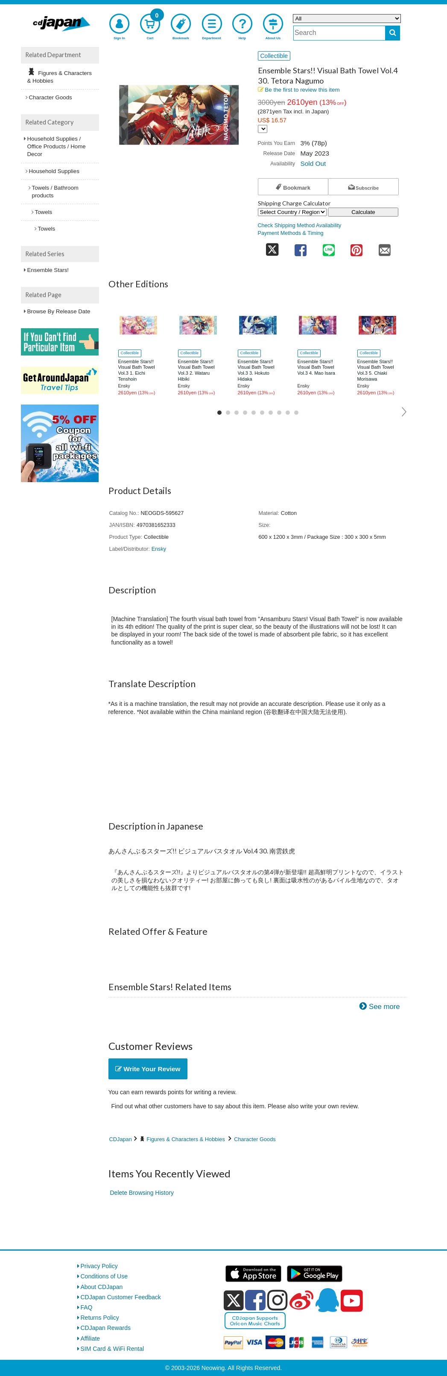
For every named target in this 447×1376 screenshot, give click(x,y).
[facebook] (255, 1300)
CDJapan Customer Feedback (121, 1297)
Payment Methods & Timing (291, 233)
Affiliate (90, 1338)
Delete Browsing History (142, 1192)
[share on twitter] (272, 247)
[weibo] (301, 1300)
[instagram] (277, 1300)
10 (296, 412)
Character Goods (254, 1139)
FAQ (87, 1307)
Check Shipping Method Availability (300, 225)
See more (384, 1007)
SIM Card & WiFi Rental (112, 1348)
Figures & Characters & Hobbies (185, 1139)
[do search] (392, 33)
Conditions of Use (104, 1276)
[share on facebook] (300, 247)
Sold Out (313, 163)
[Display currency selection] (262, 129)
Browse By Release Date (59, 311)
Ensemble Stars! (48, 270)
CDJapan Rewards (106, 1327)
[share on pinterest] (356, 247)
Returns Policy (100, 1317)
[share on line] (329, 247)
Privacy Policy (99, 1266)
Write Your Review (148, 1068)
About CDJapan (102, 1286)
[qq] (327, 1300)
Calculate (363, 212)
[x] (234, 1300)
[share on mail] (385, 247)
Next (404, 411)
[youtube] (352, 1301)
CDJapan (120, 1139)
